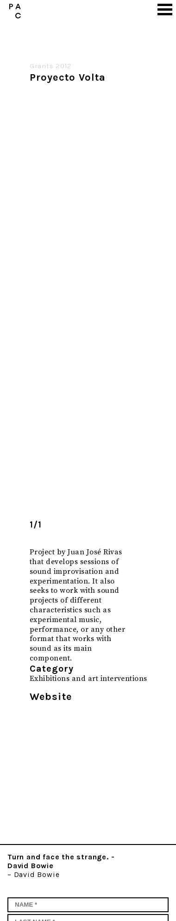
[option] (82, 298)
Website (51, 697)
